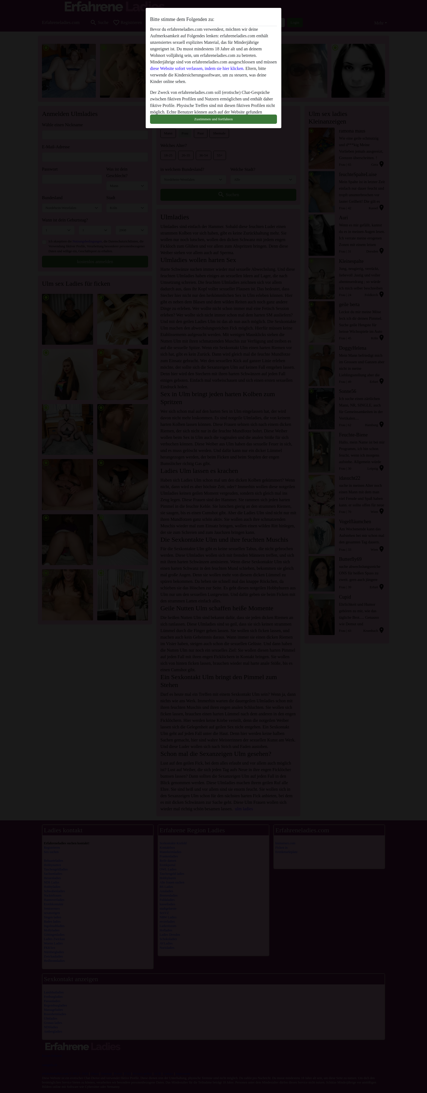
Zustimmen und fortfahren (213, 119)
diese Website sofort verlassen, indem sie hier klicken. (197, 68)
